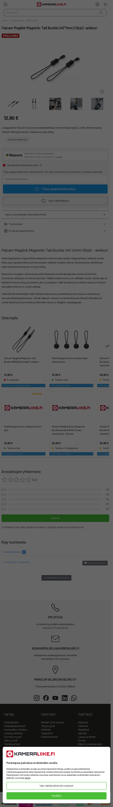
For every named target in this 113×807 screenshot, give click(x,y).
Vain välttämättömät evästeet (56, 785)
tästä (27, 778)
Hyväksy (56, 795)
